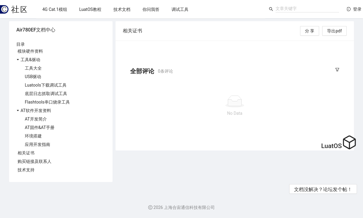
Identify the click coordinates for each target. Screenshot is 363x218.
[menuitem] (54, 9)
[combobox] (307, 8)
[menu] (150, 9)
